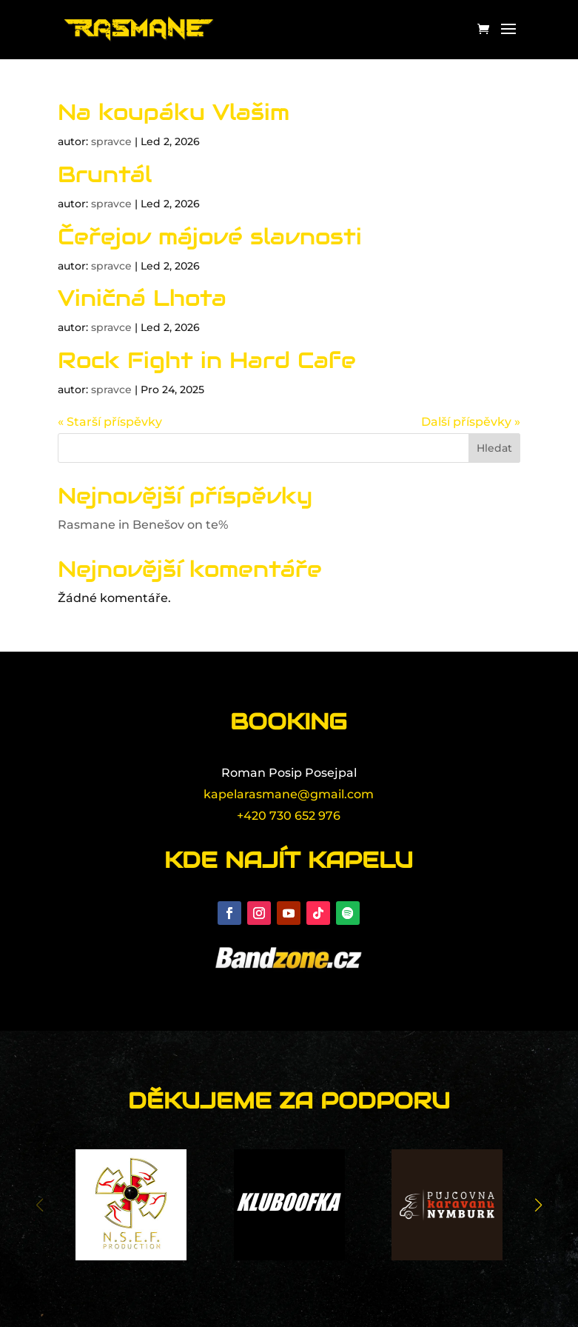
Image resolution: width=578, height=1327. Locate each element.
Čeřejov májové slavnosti (210, 236)
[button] (538, 1204)
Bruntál (105, 174)
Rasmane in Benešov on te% (143, 525)
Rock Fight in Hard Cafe (207, 360)
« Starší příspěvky (110, 422)
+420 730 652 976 (288, 816)
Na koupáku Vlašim (173, 112)
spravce (111, 141)
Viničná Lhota (142, 298)
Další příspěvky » (470, 422)
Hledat (494, 448)
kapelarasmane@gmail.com (289, 794)
